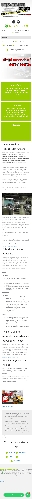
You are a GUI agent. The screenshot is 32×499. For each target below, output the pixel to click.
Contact (24, 472)
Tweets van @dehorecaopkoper (10, 246)
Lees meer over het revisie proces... (10, 357)
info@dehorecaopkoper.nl (26, 470)
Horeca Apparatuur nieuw (21, 473)
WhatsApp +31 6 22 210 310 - (9, 472)
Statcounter (2, 481)
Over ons (19, 472)
